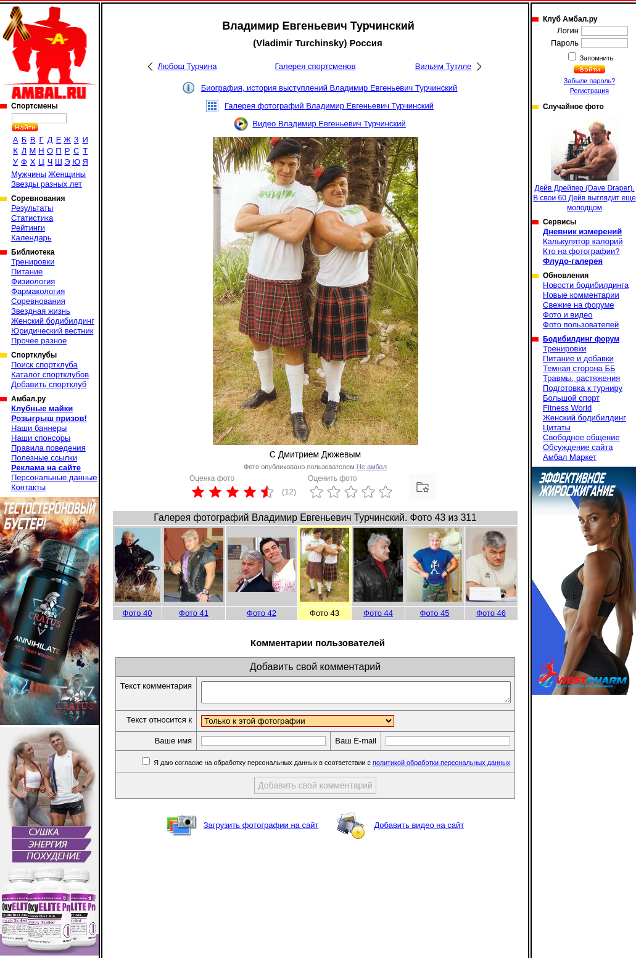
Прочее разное (39, 340)
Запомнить (596, 58)
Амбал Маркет (570, 457)
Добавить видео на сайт (419, 846)
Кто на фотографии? (581, 251)
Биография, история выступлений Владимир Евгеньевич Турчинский (329, 87)
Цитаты (557, 427)
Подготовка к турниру (582, 388)
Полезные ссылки (44, 457)
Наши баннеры (39, 428)
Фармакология (38, 291)
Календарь (31, 237)
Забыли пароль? (590, 80)
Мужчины (28, 174)
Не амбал (372, 466)
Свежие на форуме (578, 304)
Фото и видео (568, 314)
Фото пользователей (581, 324)
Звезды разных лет (46, 184)
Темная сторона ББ (579, 368)
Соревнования (38, 301)
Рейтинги (28, 227)
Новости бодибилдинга (586, 285)
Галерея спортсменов (315, 66)
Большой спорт (571, 398)
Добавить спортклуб (48, 384)
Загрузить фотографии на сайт (261, 846)
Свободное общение (581, 437)
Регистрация (589, 90)
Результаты (32, 208)
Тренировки (32, 261)
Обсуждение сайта (578, 447)
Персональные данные (54, 477)
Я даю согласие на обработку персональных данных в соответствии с (334, 784)
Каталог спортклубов (50, 374)
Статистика (32, 218)
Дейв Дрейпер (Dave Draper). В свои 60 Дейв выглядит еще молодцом (584, 165)
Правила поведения (48, 447)
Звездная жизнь (40, 311)
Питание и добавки (578, 358)
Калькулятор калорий (583, 241)
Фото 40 (137, 613)
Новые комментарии (581, 295)
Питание (27, 271)
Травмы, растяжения (581, 378)
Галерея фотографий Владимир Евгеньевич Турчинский (329, 105)
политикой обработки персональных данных (444, 784)
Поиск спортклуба (44, 364)
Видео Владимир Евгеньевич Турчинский (328, 123)
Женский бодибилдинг (52, 320)
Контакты (28, 487)
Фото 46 (491, 613)
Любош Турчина (187, 66)
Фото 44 (378, 613)
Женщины (67, 174)
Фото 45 (435, 613)
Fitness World (567, 407)
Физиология (33, 281)
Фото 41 (194, 613)
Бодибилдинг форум (581, 339)
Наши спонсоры (40, 438)
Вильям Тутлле (443, 66)
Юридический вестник (52, 330)
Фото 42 (261, 613)
